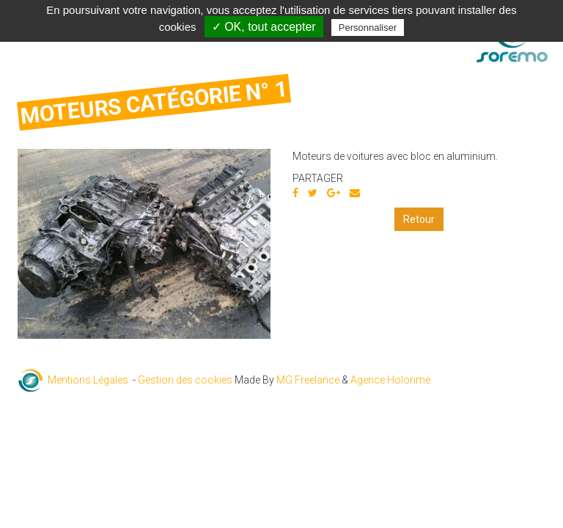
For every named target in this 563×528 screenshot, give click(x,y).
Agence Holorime (390, 380)
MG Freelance (307, 380)
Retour (419, 219)
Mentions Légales (88, 380)
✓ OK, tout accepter (264, 27)
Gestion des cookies (185, 380)
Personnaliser (368, 27)
